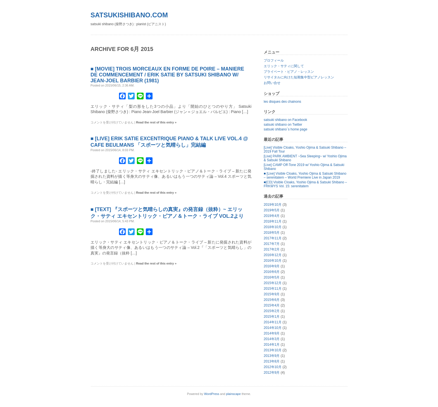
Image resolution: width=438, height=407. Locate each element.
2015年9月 (272, 294)
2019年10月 (273, 205)
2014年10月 (273, 328)
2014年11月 (273, 322)
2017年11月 (273, 238)
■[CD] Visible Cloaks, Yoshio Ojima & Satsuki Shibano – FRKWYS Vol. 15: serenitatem (305, 184)
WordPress (211, 394)
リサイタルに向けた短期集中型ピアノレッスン (299, 77)
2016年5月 (272, 277)
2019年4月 (272, 216)
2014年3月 (272, 339)
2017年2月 (272, 249)
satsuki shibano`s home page (285, 129)
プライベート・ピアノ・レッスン (289, 72)
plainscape (233, 394)
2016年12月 (273, 255)
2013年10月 (273, 350)
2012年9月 (272, 373)
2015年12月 (273, 283)
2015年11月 (273, 289)
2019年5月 (272, 210)
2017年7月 (272, 244)
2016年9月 (272, 266)
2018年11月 (273, 221)
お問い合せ (272, 83)
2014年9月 (272, 333)
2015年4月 (272, 305)
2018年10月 (273, 227)
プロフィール (274, 60)
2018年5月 (272, 233)
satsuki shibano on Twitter (283, 125)
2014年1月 (272, 345)
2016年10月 (273, 261)
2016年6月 (272, 272)
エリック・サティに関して (284, 66)
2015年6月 (272, 300)
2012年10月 (273, 367)
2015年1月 (272, 317)
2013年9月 (272, 356)
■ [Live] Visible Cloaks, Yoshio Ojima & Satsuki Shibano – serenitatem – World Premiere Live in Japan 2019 (305, 175)
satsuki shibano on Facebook (285, 120)
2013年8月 (272, 361)
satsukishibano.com (129, 15)
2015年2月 (272, 311)
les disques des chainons (282, 102)
